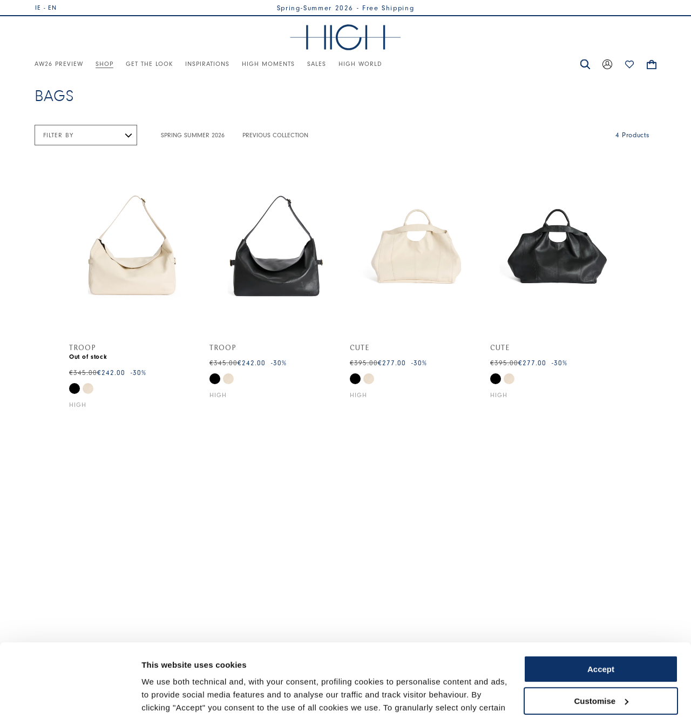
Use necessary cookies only (601, 664)
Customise (601, 633)
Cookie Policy (444, 666)
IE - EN (46, 7)
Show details (166, 695)
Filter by (58, 135)
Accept (600, 601)
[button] (585, 64)
